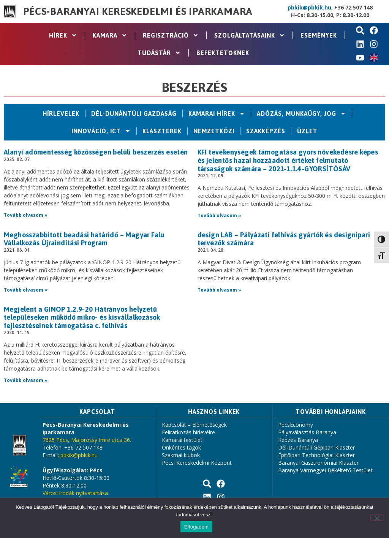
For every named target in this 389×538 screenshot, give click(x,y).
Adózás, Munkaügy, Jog (301, 113)
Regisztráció (171, 35)
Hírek (63, 35)
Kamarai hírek (216, 113)
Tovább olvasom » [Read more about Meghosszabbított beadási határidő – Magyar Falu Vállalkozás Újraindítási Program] (25, 290)
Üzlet (307, 131)
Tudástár (159, 53)
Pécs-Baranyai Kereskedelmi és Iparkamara (138, 11)
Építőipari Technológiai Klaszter (316, 455)
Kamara (110, 35)
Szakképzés (265, 131)
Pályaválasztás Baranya (307, 432)
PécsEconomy (295, 424)
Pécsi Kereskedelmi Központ (197, 462)
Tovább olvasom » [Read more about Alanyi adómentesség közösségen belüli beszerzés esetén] (25, 215)
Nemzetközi (213, 131)
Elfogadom (196, 527)
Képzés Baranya (298, 439)
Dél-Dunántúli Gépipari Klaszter (316, 447)
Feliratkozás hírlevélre (188, 432)
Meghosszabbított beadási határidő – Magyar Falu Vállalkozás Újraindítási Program (84, 239)
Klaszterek (162, 131)
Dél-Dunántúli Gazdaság (134, 113)
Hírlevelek (61, 113)
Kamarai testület (182, 439)
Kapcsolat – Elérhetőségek (194, 424)
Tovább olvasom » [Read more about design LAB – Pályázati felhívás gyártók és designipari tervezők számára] (219, 290)
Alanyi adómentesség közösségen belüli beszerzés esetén (96, 152)
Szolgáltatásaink (249, 35)
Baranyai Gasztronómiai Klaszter (318, 462)
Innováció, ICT (101, 131)
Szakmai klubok (181, 455)
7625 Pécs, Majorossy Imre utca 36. (87, 439)
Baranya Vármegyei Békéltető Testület (325, 470)
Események (318, 35)
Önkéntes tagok (181, 447)
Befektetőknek (222, 52)
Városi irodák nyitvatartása (75, 493)
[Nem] (376, 517)
